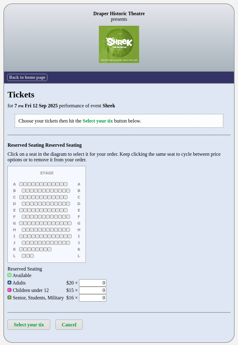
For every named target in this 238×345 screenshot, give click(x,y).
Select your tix (29, 324)
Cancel (69, 324)
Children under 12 (28, 290)
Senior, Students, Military (35, 297)
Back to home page (27, 77)
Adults (16, 282)
